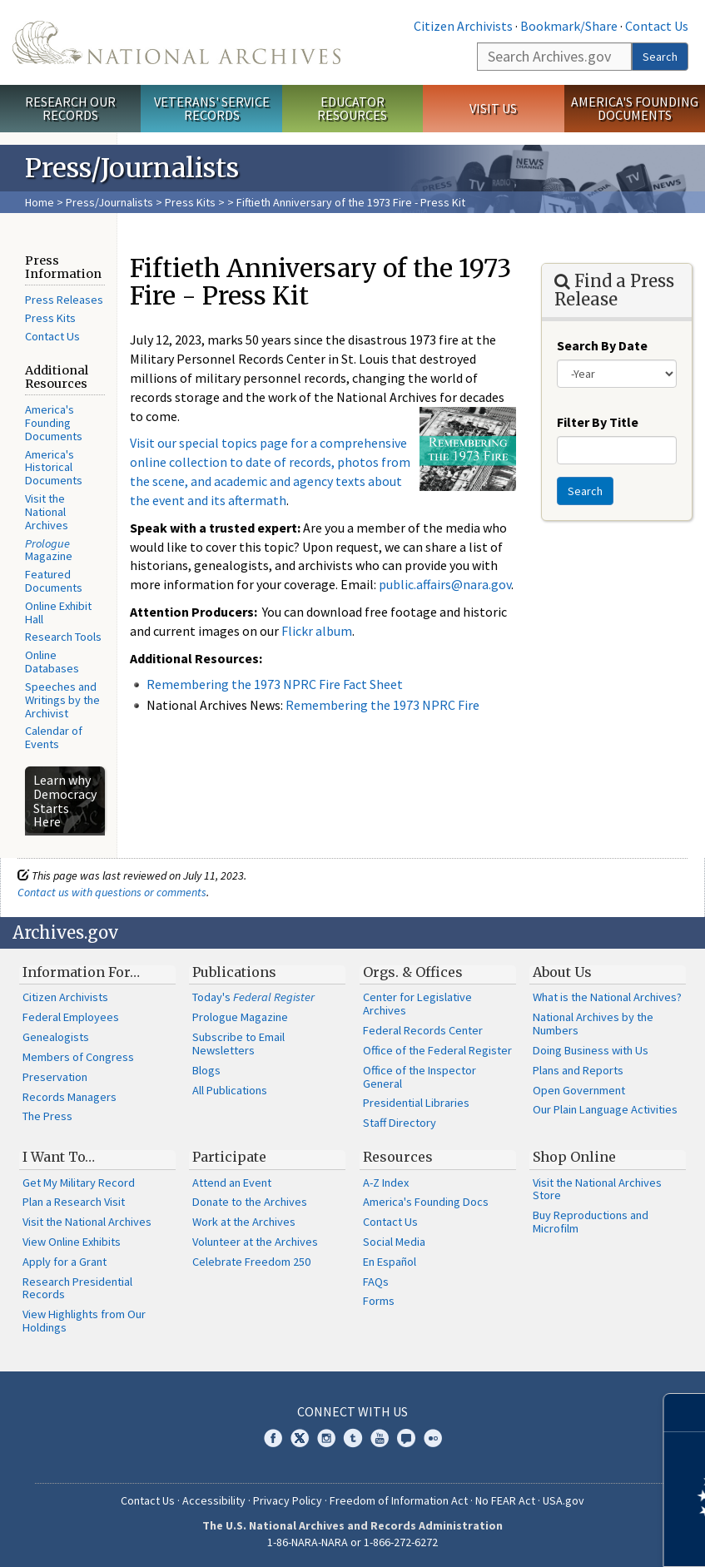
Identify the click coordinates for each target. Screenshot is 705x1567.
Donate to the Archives (249, 1201)
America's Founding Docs (426, 1201)
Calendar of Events (53, 737)
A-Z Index (386, 1182)
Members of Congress (78, 1056)
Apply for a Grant (64, 1261)
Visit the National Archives (46, 512)
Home (39, 202)
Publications (234, 972)
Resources (398, 1156)
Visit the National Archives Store (597, 1189)
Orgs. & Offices (413, 972)
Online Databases (52, 661)
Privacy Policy (287, 1500)
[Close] (685, 1412)
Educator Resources (352, 108)
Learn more (556, 1537)
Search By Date (602, 345)
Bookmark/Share (569, 25)
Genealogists (55, 1036)
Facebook (273, 1438)
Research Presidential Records (77, 1288)
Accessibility (214, 1500)
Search (660, 56)
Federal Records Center (423, 1030)
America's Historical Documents (53, 467)
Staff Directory (399, 1122)
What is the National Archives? (607, 996)
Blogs (206, 1070)
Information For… (81, 972)
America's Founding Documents (634, 108)
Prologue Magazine (240, 1016)
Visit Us (493, 108)
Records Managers (69, 1096)
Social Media (394, 1241)
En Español (389, 1261)
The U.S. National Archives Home (176, 42)
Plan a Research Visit (73, 1201)
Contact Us (656, 25)
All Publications (229, 1090)
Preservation (54, 1076)
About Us (562, 972)
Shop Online (574, 1156)
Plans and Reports (578, 1070)
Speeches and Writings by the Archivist (62, 700)
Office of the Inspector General (419, 1077)
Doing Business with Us (590, 1050)
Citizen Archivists (463, 25)
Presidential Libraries (416, 1102)
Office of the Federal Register (437, 1050)
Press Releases (64, 299)
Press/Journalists (109, 202)
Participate (229, 1156)
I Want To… (58, 1156)
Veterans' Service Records (212, 108)
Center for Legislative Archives (417, 1003)
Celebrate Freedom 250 (251, 1261)
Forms (379, 1300)
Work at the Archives (243, 1221)
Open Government (579, 1090)
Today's (253, 996)
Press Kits (190, 202)
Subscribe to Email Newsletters (238, 1043)
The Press (47, 1115)
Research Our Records (70, 108)
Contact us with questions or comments (111, 892)
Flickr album (316, 630)
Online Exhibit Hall (58, 612)
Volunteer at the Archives (255, 1241)
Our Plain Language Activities (605, 1109)
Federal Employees (70, 1016)
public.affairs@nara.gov (445, 584)
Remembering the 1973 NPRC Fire (382, 705)
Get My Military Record (78, 1182)
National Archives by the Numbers (593, 1023)
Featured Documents (53, 581)
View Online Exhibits (71, 1241)
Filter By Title (597, 422)
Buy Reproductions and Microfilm (590, 1221)
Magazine (48, 550)
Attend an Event (231, 1182)
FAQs (376, 1281)
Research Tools (63, 636)
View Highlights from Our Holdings (84, 1321)
